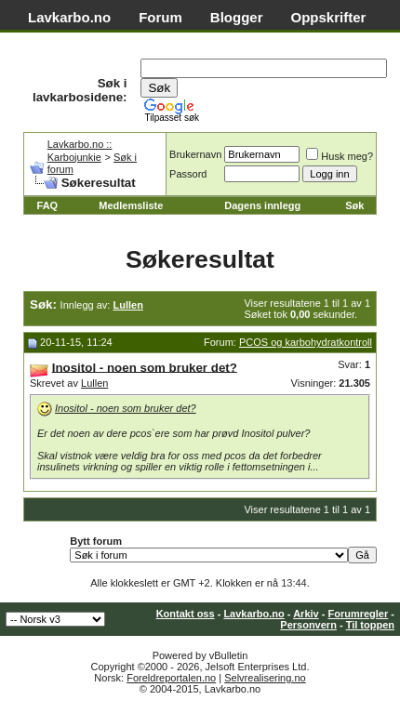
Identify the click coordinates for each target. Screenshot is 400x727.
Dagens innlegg (262, 205)
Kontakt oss (185, 613)
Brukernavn (195, 154)
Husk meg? (339, 156)
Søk (354, 205)
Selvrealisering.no (264, 677)
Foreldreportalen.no (171, 677)
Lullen (94, 383)
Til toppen (370, 624)
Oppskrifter (329, 17)
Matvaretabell (72, 38)
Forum (160, 17)
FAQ (48, 205)
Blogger (236, 17)
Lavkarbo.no (69, 17)
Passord (188, 173)
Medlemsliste (131, 205)
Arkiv (306, 613)
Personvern (308, 624)
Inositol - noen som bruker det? (125, 408)
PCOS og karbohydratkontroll (305, 342)
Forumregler (357, 613)
